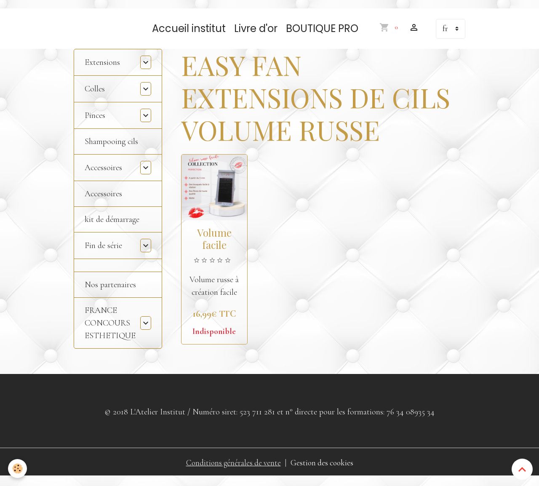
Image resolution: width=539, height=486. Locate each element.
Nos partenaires (110, 293)
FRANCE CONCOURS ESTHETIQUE (110, 331)
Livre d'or (256, 37)
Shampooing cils (111, 150)
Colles (95, 97)
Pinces (95, 124)
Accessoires (103, 176)
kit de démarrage (112, 228)
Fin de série (103, 254)
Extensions (102, 71)
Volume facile (214, 247)
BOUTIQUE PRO (322, 37)
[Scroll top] (522, 469)
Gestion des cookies (323, 471)
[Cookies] (17, 468)
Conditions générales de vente (232, 471)
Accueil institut (189, 37)
